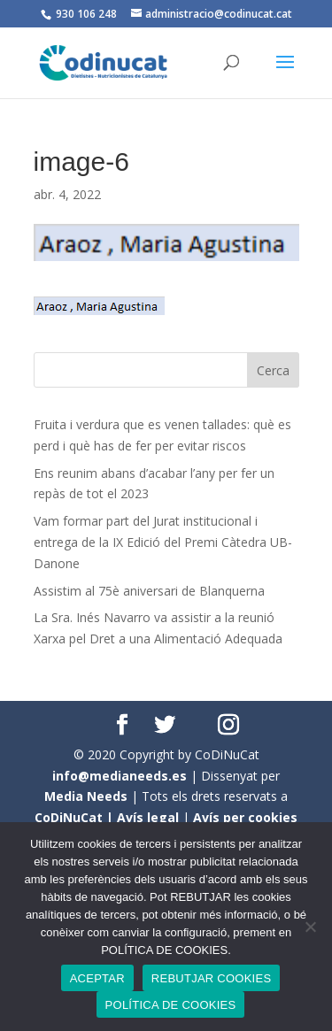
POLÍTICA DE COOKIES (170, 1005)
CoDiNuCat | (76, 817)
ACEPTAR (97, 978)
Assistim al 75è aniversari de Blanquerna (149, 590)
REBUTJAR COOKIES (211, 978)
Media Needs (85, 796)
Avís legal (148, 817)
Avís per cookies (245, 817)
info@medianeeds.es (119, 775)
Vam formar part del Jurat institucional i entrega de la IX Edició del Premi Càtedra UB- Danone (163, 542)
